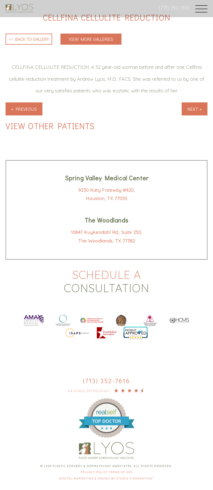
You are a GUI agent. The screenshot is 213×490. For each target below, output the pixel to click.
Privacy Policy (95, 472)
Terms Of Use (120, 472)
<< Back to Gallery (29, 39)
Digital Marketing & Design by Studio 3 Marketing (106, 478)
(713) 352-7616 (174, 8)
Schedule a (106, 281)
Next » (194, 109)
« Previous (24, 109)
